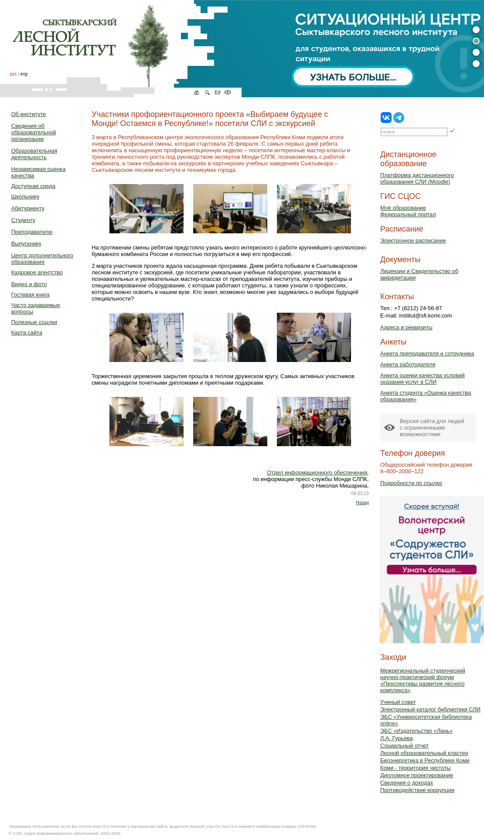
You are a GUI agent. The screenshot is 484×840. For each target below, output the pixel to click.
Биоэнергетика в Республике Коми (425, 760)
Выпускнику (26, 243)
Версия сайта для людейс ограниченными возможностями (432, 427)
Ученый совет (398, 702)
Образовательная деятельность (34, 153)
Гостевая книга (30, 294)
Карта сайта (26, 332)
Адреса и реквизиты (406, 327)
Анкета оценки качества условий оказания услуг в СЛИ (422, 378)
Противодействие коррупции (417, 790)
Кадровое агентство (37, 272)
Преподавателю (32, 232)
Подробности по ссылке (411, 483)
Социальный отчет (404, 745)
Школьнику (25, 196)
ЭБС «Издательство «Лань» (416, 730)
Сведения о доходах (406, 782)
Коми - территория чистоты (415, 768)
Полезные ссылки (34, 322)
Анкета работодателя (408, 364)
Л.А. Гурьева (396, 738)
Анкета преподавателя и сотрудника (427, 353)
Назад (362, 502)
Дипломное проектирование (416, 775)
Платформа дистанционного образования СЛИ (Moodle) (417, 178)
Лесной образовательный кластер (424, 753)
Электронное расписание (413, 240)
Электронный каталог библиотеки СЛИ (430, 709)
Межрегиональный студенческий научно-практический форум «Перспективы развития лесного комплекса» (422, 680)
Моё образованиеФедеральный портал (408, 211)
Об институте (28, 114)
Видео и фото (29, 284)
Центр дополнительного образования (42, 258)
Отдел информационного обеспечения (317, 472)
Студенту (23, 220)
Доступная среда (33, 186)
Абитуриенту (27, 208)
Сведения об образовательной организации (33, 132)
